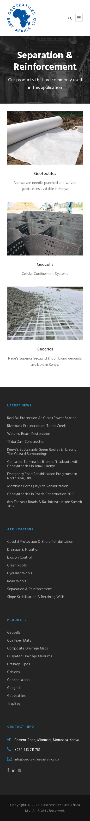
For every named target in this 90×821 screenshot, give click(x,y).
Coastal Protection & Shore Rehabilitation (40, 542)
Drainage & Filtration (23, 550)
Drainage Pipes (18, 664)
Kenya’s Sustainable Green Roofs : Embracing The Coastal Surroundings (42, 452)
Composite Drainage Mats (27, 648)
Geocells (45, 264)
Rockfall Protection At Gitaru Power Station (42, 418)
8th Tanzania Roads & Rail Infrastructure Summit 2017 (45, 504)
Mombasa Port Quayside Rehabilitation (37, 486)
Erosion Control (19, 557)
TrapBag (13, 704)
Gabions (13, 672)
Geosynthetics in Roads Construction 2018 (40, 494)
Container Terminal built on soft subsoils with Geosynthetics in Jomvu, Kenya (43, 464)
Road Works (16, 581)
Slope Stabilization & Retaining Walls (36, 597)
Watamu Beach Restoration (28, 434)
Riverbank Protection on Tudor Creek (36, 426)
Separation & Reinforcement (29, 589)
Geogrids (45, 349)
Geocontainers (18, 680)
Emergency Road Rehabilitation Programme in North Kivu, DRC (42, 476)
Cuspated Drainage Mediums (29, 656)
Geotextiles (45, 173)
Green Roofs (17, 565)
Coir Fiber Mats (19, 640)
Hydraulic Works (19, 573)
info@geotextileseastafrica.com (37, 759)
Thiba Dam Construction (26, 442)
